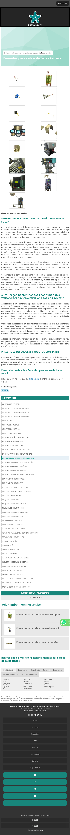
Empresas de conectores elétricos (16, 583)
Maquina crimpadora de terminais (16, 491)
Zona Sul (46, 670)
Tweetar (4, 390)
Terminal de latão (10, 541)
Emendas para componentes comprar (18, 475)
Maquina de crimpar (10, 500)
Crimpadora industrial (12, 433)
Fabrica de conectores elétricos (16, 587)
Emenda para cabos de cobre (14, 446)
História (35, 747)
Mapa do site (35, 767)
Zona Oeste (35, 670)
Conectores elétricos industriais (16, 412)
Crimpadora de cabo (10, 425)
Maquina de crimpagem (12, 495)
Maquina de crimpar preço (13, 508)
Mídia (35, 740)
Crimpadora (7, 421)
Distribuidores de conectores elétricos (19, 579)
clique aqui (34, 378)
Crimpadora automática (12, 574)
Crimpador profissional (12, 570)
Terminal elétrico (9, 545)
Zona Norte (22, 670)
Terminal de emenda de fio (13, 537)
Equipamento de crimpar (12, 483)
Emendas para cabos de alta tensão (17, 454)
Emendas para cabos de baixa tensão (18, 458)
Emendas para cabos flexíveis (14, 466)
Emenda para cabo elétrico (13, 441)
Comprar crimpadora (11, 404)
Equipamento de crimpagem (13, 479)
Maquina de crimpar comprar (14, 504)
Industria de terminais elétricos (15, 562)
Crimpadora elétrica (10, 429)
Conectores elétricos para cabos (16, 416)
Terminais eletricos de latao (14, 529)
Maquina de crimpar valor (13, 516)
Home (35, 720)
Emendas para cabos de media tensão (17, 462)
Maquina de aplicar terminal (14, 566)
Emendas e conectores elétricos (16, 450)
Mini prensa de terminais (12, 525)
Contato (35, 761)
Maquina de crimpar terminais (15, 512)
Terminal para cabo (10, 549)
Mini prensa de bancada (12, 520)
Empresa (34, 727)
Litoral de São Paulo (29, 674)
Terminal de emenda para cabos (15, 558)
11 (35, 714)
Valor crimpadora (10, 554)
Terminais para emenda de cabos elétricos (20, 533)
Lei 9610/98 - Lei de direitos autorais (22, 700)
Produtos (35, 734)
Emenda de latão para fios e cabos (16, 437)
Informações (9, 398)
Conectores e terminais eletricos (16, 408)
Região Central (9, 670)
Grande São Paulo (10, 674)
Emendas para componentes (14, 471)
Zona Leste (57, 670)
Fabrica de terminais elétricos (15, 487)
